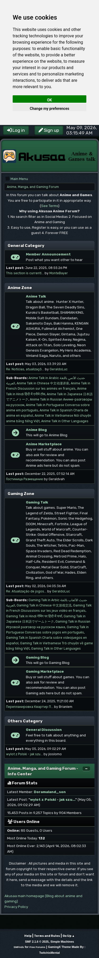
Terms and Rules (47, 936)
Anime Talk (36, 296)
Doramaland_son (50, 792)
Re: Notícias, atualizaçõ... (25, 369)
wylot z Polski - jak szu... (24, 754)
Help (27, 936)
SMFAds (19, 947)
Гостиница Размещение (24, 479)
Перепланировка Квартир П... (29, 707)
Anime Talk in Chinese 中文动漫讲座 (43, 383)
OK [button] (49, 100)
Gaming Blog (37, 657)
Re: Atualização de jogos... (26, 591)
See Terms (49, 206)
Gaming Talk (37, 502)
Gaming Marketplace (45, 671)
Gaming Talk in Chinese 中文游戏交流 (44, 605)
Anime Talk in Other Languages (64, 421)
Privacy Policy (16, 907)
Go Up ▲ (69, 936)
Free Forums (37, 947)
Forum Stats (22, 783)
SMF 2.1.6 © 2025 (37, 941)
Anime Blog (36, 430)
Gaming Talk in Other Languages (56, 648)
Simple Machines (62, 941)
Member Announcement (48, 254)
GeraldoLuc (59, 369)
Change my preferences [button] (49, 108)
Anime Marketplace (44, 444)
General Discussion (44, 729)
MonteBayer (58, 273)
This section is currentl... (25, 273)
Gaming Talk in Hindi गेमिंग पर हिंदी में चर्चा (34, 616)
